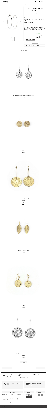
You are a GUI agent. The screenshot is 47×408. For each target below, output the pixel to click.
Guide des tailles (4, 396)
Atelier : (35, 13)
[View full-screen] (21, 9)
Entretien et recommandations (32, 45)
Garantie (4, 400)
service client (5, 394)
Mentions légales (11, 402)
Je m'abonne (29, 397)
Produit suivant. (40, 368)
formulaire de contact (37, 29)
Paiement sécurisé (11, 396)
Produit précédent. (7, 368)
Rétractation (12, 399)
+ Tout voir (23, 362)
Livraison (11, 394)
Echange (11, 398)
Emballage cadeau (4, 403)
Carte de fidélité (18, 396)
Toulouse (18, 400)
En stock (23, 99)
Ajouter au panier (30, 39)
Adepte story (19, 394)
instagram (26, 29)
